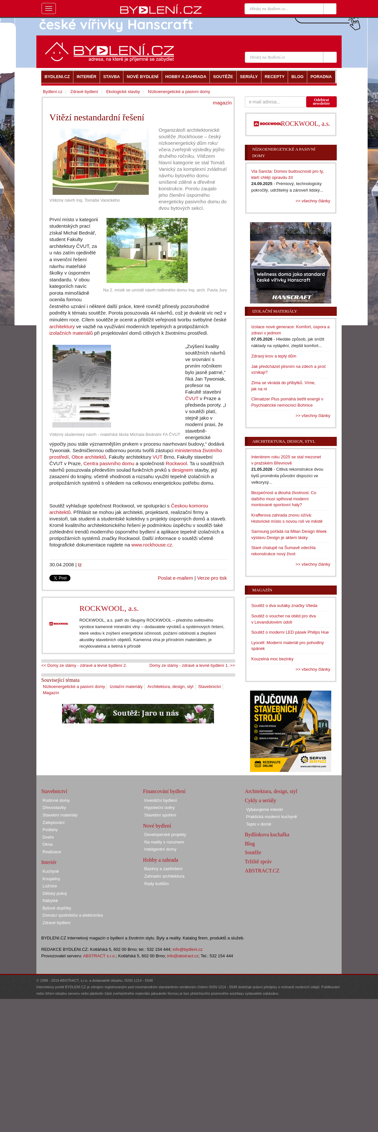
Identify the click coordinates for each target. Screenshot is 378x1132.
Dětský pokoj (55, 893)
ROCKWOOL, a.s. (109, 608)
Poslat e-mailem (175, 578)
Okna (48, 844)
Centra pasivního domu (108, 463)
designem (182, 470)
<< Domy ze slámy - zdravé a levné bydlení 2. (84, 665)
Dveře (48, 837)
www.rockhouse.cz (152, 544)
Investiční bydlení (160, 800)
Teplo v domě (258, 824)
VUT (157, 457)
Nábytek (50, 900)
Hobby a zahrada (160, 860)
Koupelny (51, 878)
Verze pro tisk (212, 578)
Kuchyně (51, 871)
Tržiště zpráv (258, 861)
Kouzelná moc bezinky (272, 658)
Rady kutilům (156, 883)
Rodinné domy (56, 800)
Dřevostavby (54, 807)
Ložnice (50, 885)
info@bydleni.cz (188, 949)
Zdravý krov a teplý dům (273, 356)
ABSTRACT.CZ (262, 870)
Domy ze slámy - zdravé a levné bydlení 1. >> (192, 665)
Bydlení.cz (52, 91)
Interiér (49, 862)
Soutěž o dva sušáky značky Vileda (284, 605)
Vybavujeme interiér (264, 809)
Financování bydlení (164, 791)
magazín (222, 102)
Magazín (51, 692)
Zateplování (54, 822)
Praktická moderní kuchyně (271, 816)
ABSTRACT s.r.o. (99, 955)
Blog (250, 843)
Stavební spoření (160, 815)
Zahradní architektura (164, 876)
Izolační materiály (126, 686)
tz (80, 564)
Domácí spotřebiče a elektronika (73, 915)
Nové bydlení (157, 826)
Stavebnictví (209, 686)
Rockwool (176, 463)
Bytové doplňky (57, 908)
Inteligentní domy (160, 849)
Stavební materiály (60, 815)
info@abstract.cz (182, 955)
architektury (62, 326)
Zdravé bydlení (84, 91)
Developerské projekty (165, 834)
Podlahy (50, 829)
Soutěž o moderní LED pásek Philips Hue (290, 632)
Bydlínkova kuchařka (267, 834)
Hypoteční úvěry (159, 807)
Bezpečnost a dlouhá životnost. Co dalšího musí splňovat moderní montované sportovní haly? (283, 498)
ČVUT (191, 398)
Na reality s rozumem (164, 842)
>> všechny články (313, 200)
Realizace (52, 851)
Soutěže (253, 852)
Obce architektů (88, 457)
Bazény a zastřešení (163, 868)
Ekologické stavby (123, 91)
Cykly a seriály (260, 800)
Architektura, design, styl (170, 686)
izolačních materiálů (71, 333)
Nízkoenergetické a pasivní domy (74, 686)
